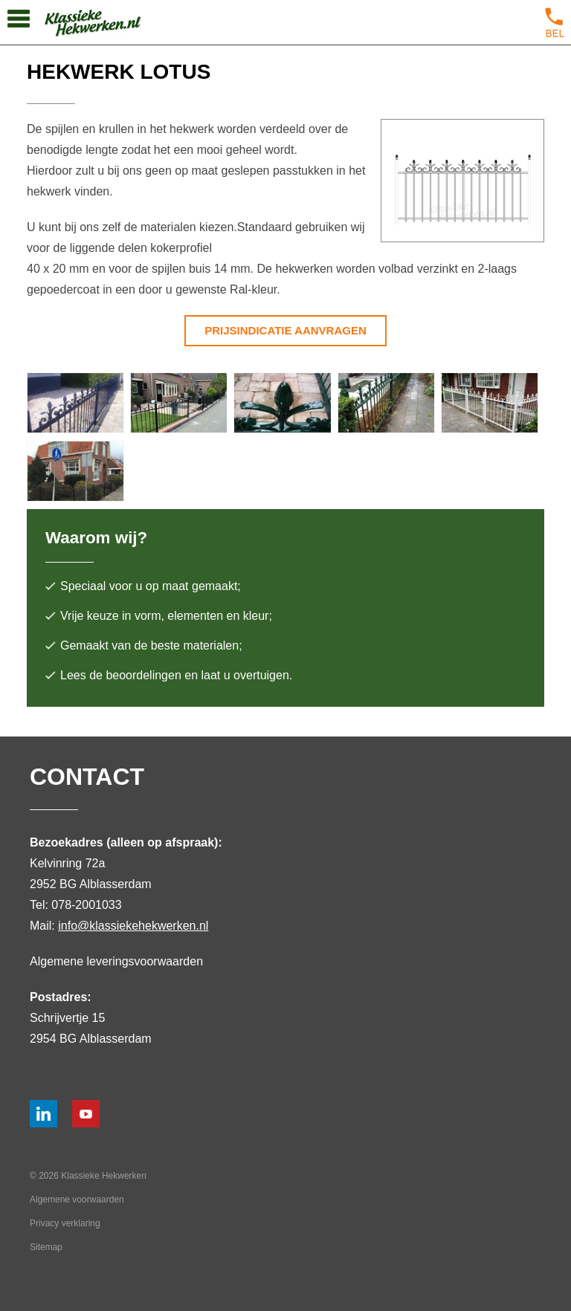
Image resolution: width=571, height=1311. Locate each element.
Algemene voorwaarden (77, 1199)
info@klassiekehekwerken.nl (133, 925)
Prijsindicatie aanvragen (285, 330)
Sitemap (46, 1247)
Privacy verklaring (65, 1223)
